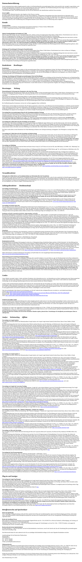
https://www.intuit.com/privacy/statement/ (11, 167)
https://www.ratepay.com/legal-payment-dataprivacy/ (37, 250)
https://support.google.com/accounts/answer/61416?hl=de (19, 291)
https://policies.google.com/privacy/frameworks (46, 335)
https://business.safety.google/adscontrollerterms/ (37, 401)
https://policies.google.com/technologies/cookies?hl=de (38, 349)
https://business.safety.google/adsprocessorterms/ (13, 337)
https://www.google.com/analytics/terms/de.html (50, 348)
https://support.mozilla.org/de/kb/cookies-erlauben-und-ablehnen (24, 294)
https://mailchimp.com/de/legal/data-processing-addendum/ (55, 166)
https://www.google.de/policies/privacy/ (49, 406)
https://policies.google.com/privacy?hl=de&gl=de (13, 382)
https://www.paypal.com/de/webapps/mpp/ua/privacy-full (15, 254)
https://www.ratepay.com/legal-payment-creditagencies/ (63, 250)
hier (49, 449)
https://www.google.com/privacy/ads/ (60, 427)
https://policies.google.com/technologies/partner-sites (51, 381)
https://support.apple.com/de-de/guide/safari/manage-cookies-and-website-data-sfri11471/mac (27, 295)
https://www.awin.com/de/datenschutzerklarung (65, 471)
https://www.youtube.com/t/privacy (43, 505)
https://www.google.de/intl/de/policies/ (11, 349)
